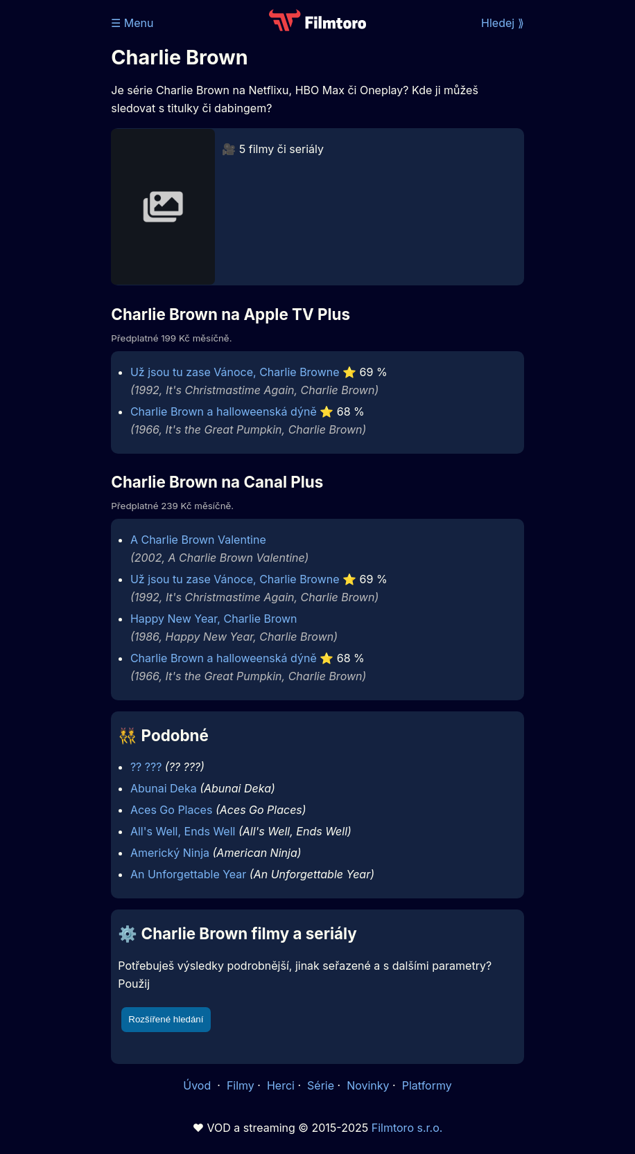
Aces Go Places (171, 810)
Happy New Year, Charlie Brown (213, 618)
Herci (281, 1085)
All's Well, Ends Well (183, 831)
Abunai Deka (163, 788)
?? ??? (146, 767)
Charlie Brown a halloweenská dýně (223, 411)
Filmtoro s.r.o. (407, 1128)
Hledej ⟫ (502, 23)
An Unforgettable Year (188, 874)
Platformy (427, 1085)
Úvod (198, 1085)
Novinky (368, 1085)
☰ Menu (132, 23)
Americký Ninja (169, 853)
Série (320, 1085)
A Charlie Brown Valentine (198, 540)
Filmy (240, 1085)
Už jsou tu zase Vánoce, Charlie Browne (235, 372)
